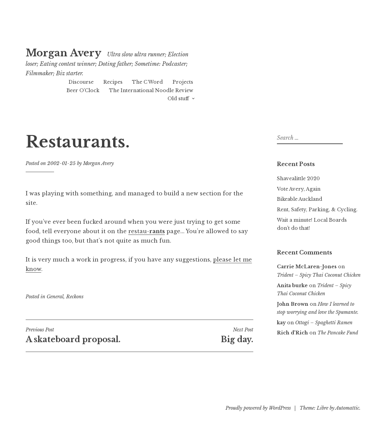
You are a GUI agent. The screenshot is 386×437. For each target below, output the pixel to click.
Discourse (81, 82)
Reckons (74, 297)
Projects (183, 82)
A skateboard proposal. (82, 335)
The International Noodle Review (151, 90)
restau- (146, 231)
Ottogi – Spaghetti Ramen (324, 323)
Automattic (347, 408)
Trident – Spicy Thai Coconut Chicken (319, 275)
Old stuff (178, 98)
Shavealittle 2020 (298, 178)
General (55, 297)
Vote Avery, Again (298, 189)
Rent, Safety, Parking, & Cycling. (317, 210)
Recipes (113, 82)
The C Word (147, 82)
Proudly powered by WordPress (258, 408)
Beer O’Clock (83, 90)
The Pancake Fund (337, 333)
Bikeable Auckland (299, 199)
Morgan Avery (63, 53)
